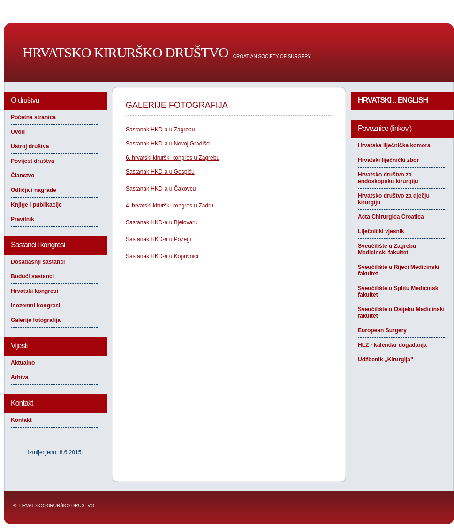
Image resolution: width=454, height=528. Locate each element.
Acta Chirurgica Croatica (391, 217)
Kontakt (21, 420)
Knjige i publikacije (36, 204)
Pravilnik (22, 219)
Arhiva (19, 377)
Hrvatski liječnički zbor (388, 160)
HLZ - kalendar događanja (392, 345)
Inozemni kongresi (35, 305)
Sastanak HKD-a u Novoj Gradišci (168, 143)
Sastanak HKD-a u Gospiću (160, 171)
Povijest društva (32, 161)
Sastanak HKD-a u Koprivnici (162, 256)
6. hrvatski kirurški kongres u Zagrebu (172, 157)
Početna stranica (33, 117)
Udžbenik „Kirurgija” (385, 359)
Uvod (18, 132)
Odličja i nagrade (33, 190)
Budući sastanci (32, 276)
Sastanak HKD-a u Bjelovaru (161, 222)
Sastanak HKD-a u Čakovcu (161, 188)
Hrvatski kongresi (34, 291)
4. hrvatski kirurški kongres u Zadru (169, 205)
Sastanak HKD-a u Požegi (158, 239)
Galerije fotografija (36, 320)
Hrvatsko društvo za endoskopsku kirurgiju (388, 177)
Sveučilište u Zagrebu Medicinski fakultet (387, 249)
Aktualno (23, 363)
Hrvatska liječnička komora (394, 145)
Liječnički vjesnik (381, 231)
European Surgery (382, 330)
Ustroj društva (30, 146)
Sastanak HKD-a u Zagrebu (160, 129)
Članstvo (23, 175)
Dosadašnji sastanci (38, 262)
